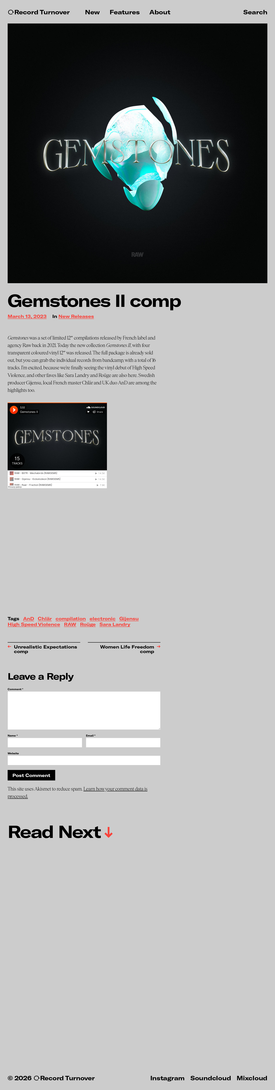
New (92, 12)
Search (255, 11)
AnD (28, 618)
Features (125, 12)
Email (90, 735)
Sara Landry (114, 624)
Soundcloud (210, 1077)
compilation (71, 618)
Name (13, 735)
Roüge (88, 624)
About (159, 12)
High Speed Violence (34, 624)
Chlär (45, 618)
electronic (103, 618)
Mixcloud (252, 1077)
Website (13, 753)
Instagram (167, 1077)
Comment (15, 689)
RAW (70, 624)
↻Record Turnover (39, 12)
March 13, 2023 (27, 316)
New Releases (76, 316)
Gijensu (129, 618)
